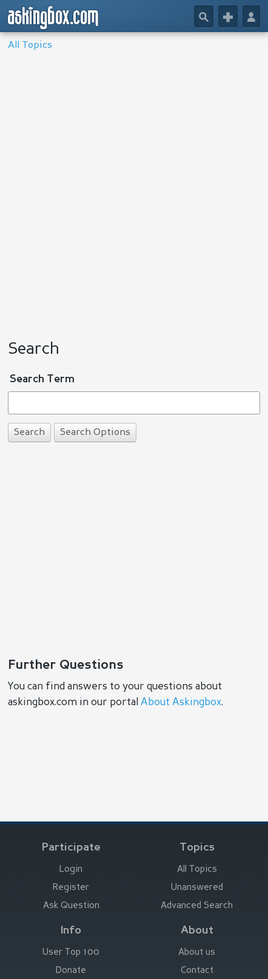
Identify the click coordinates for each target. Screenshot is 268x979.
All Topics (30, 45)
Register (71, 887)
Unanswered (197, 887)
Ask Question (71, 906)
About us (196, 952)
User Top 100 (70, 952)
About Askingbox (181, 702)
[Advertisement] (134, 191)
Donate (71, 970)
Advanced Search (197, 906)
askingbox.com (53, 17)
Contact (197, 970)
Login (70, 869)
